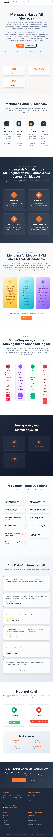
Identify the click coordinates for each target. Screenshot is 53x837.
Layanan (18, 1)
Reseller (48, 1)
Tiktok (4, 818)
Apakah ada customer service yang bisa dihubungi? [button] (39, 536)
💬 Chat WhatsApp (34, 780)
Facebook (5, 820)
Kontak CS (30, 822)
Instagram (5, 815)
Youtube (5, 822)
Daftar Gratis (26, 317)
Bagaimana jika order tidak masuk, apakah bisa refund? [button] (39, 512)
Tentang (30, 1)
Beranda (12, 1)
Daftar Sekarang (31, 45)
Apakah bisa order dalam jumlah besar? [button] (14, 536)
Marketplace (6, 824)
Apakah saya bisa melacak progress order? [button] (39, 503)
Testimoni (37, 1)
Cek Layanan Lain (8, 397)
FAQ (43, 1)
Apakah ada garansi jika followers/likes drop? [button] (14, 528)
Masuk (20, 45)
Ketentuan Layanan (33, 818)
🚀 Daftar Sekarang (19, 780)
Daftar (29, 800)
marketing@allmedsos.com (39, 721)
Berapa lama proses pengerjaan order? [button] (14, 512)
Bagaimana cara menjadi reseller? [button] (14, 544)
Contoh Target (31, 815)
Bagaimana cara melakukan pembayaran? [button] (14, 520)
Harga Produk (31, 795)
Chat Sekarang (14, 723)
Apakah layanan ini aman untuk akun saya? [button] (14, 503)
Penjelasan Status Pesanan (35, 824)
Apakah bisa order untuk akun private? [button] (39, 520)
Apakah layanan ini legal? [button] (39, 528)
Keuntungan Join (32, 820)
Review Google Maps (8, 827)
